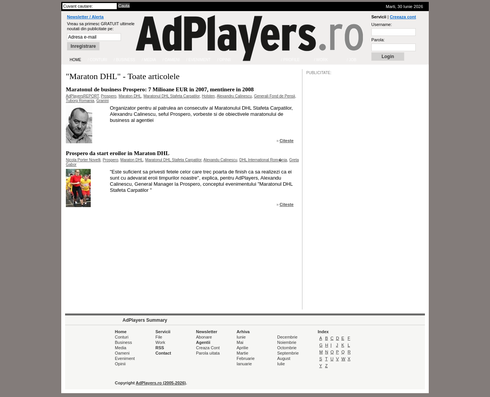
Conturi (121, 337)
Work (160, 342)
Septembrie (288, 353)
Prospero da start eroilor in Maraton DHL (118, 153)
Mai (240, 342)
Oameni (122, 353)
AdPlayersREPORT (82, 96)
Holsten (208, 96)
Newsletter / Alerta (85, 17)
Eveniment (125, 358)
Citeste (286, 140)
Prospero (109, 96)
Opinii (120, 363)
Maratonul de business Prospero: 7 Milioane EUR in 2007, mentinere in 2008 (160, 89)
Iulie (281, 363)
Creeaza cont (403, 17)
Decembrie (287, 337)
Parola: (378, 39)
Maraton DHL (130, 96)
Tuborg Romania (80, 101)
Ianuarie (244, 363)
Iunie (241, 337)
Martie (242, 353)
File (158, 337)
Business (123, 342)
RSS (159, 347)
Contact (163, 353)
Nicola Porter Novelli (83, 160)
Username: (381, 24)
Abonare (204, 337)
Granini (102, 101)
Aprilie (242, 347)
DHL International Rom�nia (263, 160)
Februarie (246, 358)
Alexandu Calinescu (220, 160)
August (283, 358)
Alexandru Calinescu (234, 96)
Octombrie (287, 347)
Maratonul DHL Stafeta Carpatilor (172, 96)
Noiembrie (286, 342)
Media (120, 347)
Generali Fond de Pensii (274, 96)
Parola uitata (208, 353)
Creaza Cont (208, 347)
